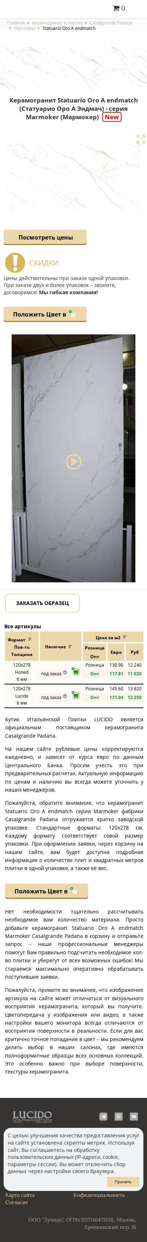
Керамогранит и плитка (57, 23)
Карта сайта (20, 1195)
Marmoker (25, 28)
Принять (123, 1181)
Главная (16, 23)
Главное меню (137, 8)
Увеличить (140, 139)
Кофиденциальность (99, 1195)
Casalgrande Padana (111, 23)
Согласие (16, 1202)
